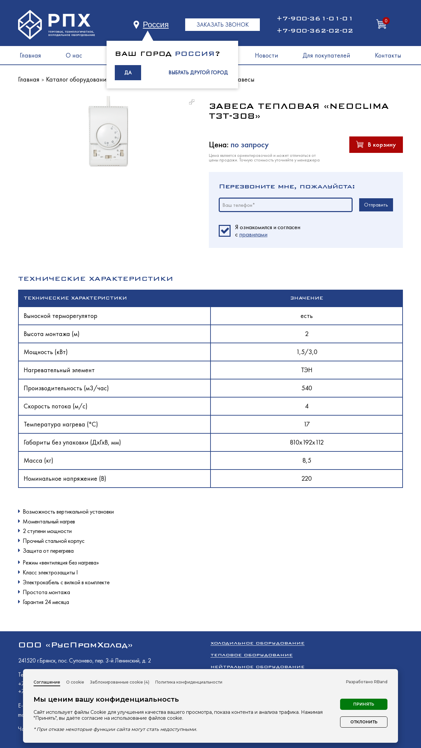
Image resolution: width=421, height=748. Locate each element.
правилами (253, 234)
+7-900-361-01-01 (314, 18)
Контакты (388, 55)
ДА (128, 72)
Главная (30, 55)
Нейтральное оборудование (257, 666)
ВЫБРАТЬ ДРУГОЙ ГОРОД (198, 72)
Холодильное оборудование (257, 642)
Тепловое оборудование (251, 654)
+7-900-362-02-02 (314, 30)
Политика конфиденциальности (188, 682)
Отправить (376, 204)
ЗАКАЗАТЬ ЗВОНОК (222, 24)
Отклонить (364, 721)
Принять (363, 704)
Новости (266, 55)
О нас (74, 55)
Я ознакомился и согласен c (267, 231)
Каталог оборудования (78, 79)
